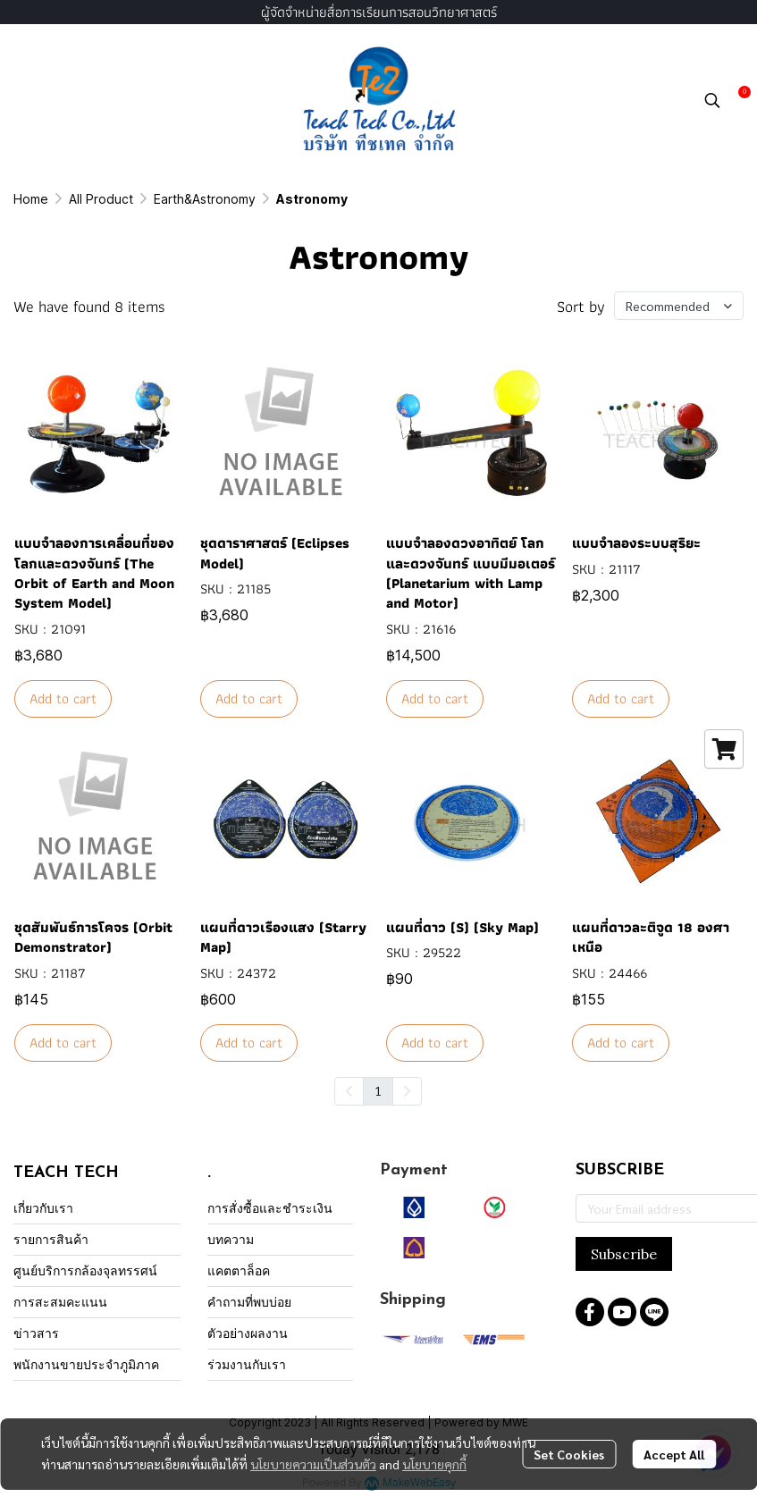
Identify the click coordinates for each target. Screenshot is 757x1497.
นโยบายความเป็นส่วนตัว (313, 1464)
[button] (712, 100)
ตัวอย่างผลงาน (247, 1333)
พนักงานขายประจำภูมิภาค (86, 1364)
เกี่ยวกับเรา (43, 1207)
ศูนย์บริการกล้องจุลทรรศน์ (85, 1270)
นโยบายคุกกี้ (434, 1464)
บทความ (230, 1239)
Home (30, 198)
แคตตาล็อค (238, 1270)
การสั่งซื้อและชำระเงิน (269, 1207)
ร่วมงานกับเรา (246, 1364)
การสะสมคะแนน (60, 1301)
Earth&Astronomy (205, 198)
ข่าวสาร (36, 1333)
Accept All (673, 1454)
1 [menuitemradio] (378, 1090)
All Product (101, 198)
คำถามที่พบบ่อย (249, 1301)
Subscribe (624, 1254)
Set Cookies (569, 1454)
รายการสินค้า (50, 1239)
